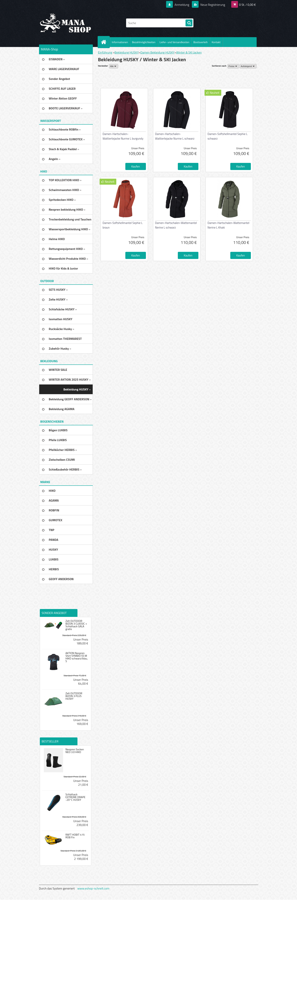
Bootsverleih (200, 42)
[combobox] (233, 66)
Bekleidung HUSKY (127, 52)
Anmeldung (182, 4)
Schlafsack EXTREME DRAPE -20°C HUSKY (75, 797)
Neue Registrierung (212, 4)
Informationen (120, 42)
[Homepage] (105, 42)
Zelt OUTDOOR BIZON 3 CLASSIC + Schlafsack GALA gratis (76, 625)
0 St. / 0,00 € (247, 4)
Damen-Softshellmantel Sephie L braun (123, 225)
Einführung (105, 52)
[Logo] (65, 23)
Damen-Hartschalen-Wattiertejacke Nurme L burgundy (123, 136)
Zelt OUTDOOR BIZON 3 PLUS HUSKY (73, 696)
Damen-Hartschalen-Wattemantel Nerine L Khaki (229, 225)
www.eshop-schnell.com (93, 888)
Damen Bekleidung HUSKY (157, 52)
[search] (189, 23)
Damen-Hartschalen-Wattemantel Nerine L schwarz (176, 225)
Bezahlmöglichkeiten (143, 42)
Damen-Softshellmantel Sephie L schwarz (228, 136)
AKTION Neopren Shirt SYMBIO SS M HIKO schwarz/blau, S (76, 657)
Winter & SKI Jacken (188, 52)
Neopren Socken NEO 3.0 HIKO (74, 750)
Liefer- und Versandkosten (174, 42)
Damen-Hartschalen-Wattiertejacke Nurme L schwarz (175, 136)
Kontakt (216, 42)
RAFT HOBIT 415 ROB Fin (74, 836)
